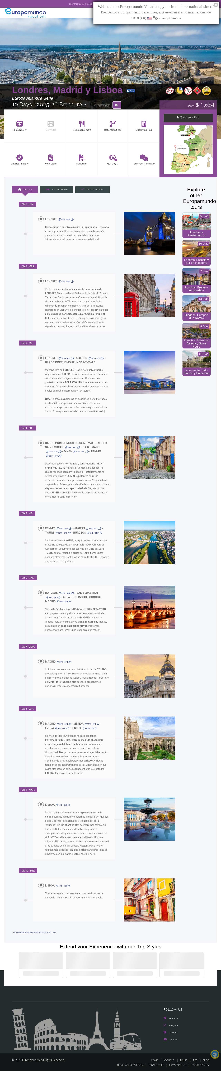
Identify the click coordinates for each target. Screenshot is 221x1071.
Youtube (171, 1039)
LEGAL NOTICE (153, 1065)
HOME (156, 1060)
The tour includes (91, 189)
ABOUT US (170, 1060)
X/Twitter (171, 1032)
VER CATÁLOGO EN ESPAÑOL (72, 4)
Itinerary (25, 189)
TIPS (195, 1060)
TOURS (184, 1060)
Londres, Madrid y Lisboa (68, 90)
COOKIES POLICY (199, 1065)
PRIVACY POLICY (176, 1065)
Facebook (171, 1019)
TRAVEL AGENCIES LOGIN (126, 1065)
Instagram (171, 1026)
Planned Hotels (56, 189)
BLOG (206, 1060)
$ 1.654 (201, 105)
